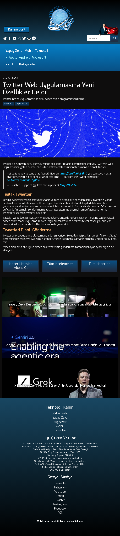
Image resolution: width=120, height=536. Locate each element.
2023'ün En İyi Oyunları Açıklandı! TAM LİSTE (60, 452)
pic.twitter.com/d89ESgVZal (23, 180)
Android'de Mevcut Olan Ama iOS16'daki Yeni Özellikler (60, 464)
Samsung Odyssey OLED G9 (60, 455)
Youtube (60, 492)
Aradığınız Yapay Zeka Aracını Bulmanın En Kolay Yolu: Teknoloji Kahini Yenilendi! (60, 443)
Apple (13, 57)
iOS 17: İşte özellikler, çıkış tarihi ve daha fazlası (60, 458)
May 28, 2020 (69, 185)
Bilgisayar (60, 422)
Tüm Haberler (99, 264)
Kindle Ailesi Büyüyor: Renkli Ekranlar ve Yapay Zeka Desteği (60, 449)
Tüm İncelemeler (60, 264)
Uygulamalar (22, 103)
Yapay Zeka (13, 51)
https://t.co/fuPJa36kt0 (73, 173)
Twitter (60, 500)
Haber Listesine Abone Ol (20, 266)
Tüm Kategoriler (24, 64)
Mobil (29, 51)
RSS (60, 513)
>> (7, 64)
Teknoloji (41, 51)
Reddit (60, 496)
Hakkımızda (60, 413)
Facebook (60, 509)
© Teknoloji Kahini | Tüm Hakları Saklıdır (60, 521)
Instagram (60, 504)
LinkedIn (60, 483)
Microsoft (39, 57)
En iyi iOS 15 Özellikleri (60, 470)
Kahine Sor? (16, 29)
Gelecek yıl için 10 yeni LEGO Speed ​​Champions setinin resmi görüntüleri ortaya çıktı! (60, 446)
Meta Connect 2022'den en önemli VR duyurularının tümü (60, 461)
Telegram (60, 487)
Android (24, 57)
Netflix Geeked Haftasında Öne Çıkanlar (60, 467)
